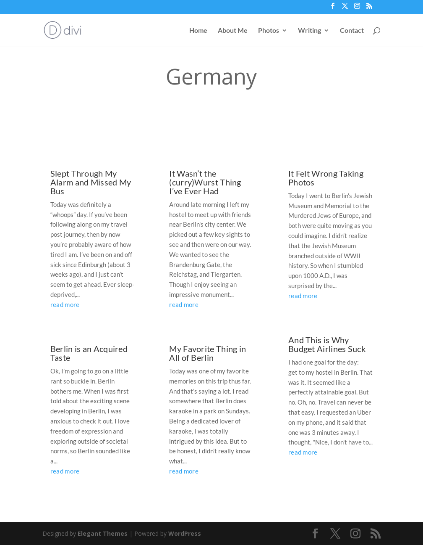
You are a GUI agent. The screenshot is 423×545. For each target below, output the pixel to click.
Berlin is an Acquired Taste (89, 353)
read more (65, 304)
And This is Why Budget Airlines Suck (327, 344)
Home (198, 30)
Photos (268, 30)
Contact (352, 30)
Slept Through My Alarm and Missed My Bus (90, 182)
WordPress (184, 533)
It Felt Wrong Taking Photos (325, 177)
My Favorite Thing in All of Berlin (207, 353)
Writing (309, 30)
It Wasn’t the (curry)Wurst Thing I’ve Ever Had (205, 182)
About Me (233, 30)
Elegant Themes (103, 533)
